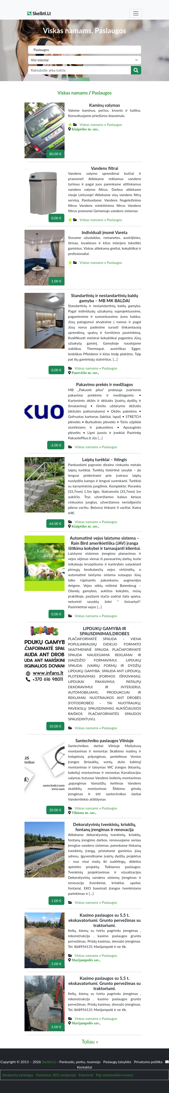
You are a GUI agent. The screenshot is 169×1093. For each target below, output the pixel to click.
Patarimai (86, 1075)
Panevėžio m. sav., (85, 372)
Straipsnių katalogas (17, 1075)
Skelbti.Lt (39, 13)
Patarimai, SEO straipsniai (56, 1075)
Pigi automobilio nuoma (114, 1075)
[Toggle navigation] (136, 13)
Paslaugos (102, 92)
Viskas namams (72, 92)
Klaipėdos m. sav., (85, 129)
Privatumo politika (148, 1062)
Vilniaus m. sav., (84, 812)
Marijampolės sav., (86, 960)
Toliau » (89, 1042)
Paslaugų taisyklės (117, 1062)
